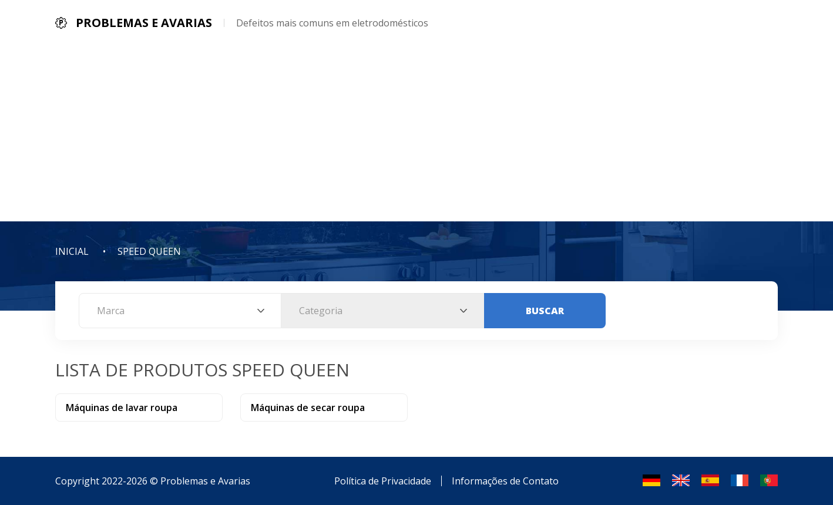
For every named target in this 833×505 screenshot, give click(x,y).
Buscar (545, 310)
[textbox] (180, 311)
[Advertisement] (416, 133)
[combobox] (180, 310)
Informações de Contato (505, 480)
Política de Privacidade (382, 480)
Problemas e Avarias (205, 480)
